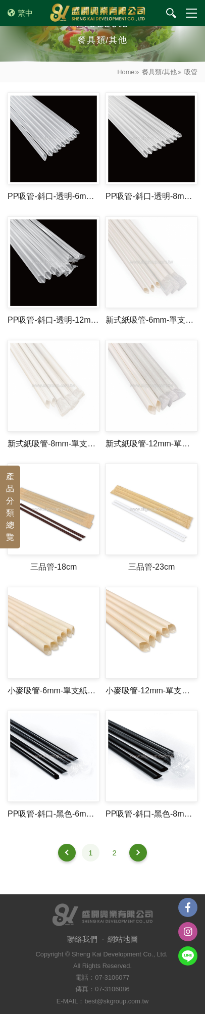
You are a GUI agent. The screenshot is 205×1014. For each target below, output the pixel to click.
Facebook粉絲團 (187, 907)
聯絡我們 (82, 939)
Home (125, 72)
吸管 (190, 72)
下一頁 (138, 852)
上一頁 (67, 852)
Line (187, 956)
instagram (187, 931)
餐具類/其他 (159, 72)
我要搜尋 (171, 13)
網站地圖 (123, 939)
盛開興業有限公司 (97, 13)
